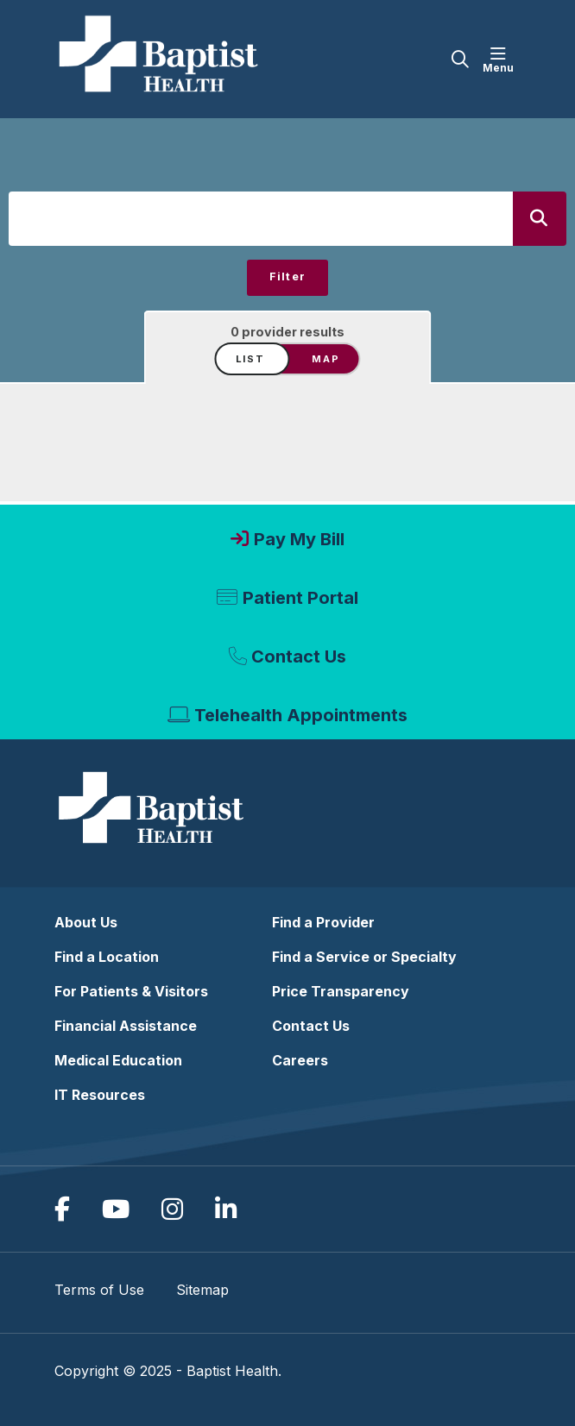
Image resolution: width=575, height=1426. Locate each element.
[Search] (539, 218)
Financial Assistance (125, 1025)
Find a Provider (323, 922)
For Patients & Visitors (131, 991)
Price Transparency (340, 991)
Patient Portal (300, 597)
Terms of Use (99, 1289)
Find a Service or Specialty (364, 956)
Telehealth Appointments (301, 715)
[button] (502, 59)
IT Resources (99, 1094)
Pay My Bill (299, 539)
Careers (300, 1060)
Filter (287, 276)
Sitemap (202, 1289)
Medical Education (118, 1060)
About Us (85, 922)
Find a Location (106, 956)
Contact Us (298, 656)
